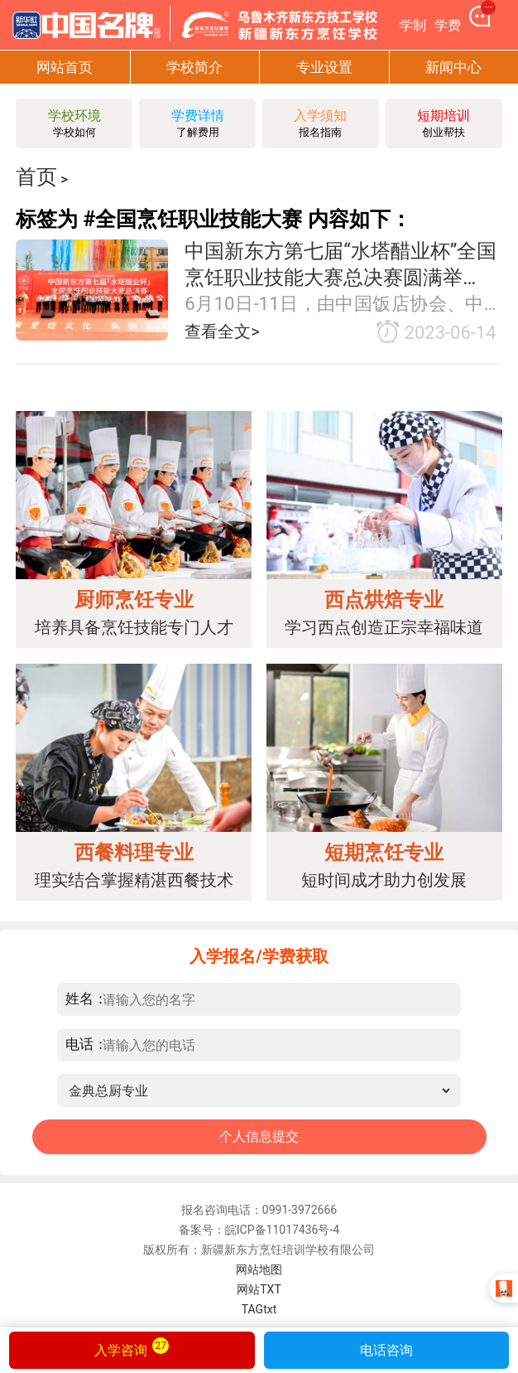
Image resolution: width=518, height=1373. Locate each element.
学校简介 (194, 67)
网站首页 (64, 67)
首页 (36, 177)
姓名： (86, 997)
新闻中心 (453, 67)
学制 (413, 25)
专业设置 (324, 67)
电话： (86, 1043)
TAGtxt (259, 1309)
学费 (447, 25)
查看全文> (222, 331)
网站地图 (259, 1269)
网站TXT (259, 1289)
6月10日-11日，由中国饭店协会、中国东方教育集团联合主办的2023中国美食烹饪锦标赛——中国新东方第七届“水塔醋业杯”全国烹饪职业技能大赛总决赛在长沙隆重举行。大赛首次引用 (343, 304)
